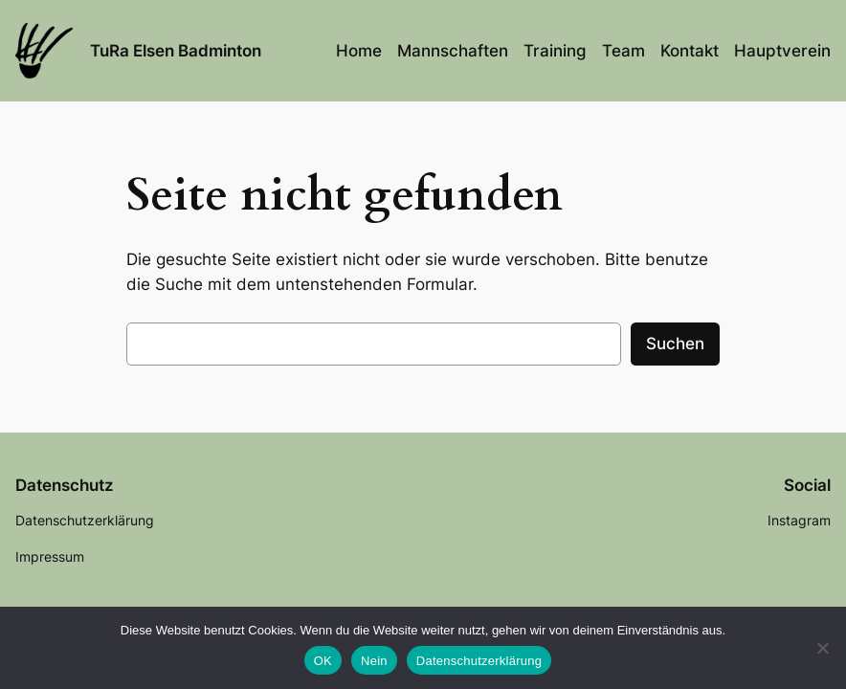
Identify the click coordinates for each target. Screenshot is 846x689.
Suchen (675, 343)
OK (323, 661)
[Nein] (822, 647)
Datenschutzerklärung (479, 661)
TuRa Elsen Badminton (175, 50)
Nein (374, 661)
